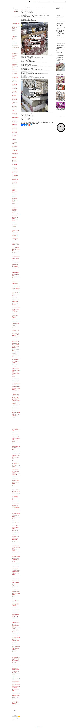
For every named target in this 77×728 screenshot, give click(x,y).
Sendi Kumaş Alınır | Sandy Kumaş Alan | (16, 514)
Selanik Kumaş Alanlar (14, 143)
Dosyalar (38, 4)
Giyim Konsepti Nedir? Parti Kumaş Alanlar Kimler (15, 366)
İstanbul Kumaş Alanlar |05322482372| (14, 185)
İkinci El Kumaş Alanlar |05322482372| (14, 45)
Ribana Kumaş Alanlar (14, 92)
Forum (33, 4)
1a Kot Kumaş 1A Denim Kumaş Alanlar (15, 270)
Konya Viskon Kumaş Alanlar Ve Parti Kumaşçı (15, 327)
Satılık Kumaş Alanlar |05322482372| (14, 43)
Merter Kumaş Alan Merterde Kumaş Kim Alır (15, 651)
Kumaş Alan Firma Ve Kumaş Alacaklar (15, 436)
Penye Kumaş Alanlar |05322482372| (14, 41)
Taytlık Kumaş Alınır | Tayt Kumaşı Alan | (16, 548)
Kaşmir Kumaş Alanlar (14, 161)
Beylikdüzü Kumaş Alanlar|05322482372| (14, 194)
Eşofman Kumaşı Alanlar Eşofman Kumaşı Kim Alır (16, 646)
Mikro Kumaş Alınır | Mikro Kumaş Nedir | (16, 511)
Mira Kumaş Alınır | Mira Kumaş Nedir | (15, 525)
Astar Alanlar (13, 103)
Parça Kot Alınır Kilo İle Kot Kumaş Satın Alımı (15, 703)
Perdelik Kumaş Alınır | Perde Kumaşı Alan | (15, 589)
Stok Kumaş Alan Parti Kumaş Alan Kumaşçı (16, 439)
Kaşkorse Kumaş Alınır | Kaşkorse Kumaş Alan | (16, 518)
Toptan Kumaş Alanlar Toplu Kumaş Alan (15, 325)
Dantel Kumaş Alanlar (14, 80)
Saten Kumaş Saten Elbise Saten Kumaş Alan (15, 653)
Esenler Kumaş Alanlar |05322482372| (14, 205)
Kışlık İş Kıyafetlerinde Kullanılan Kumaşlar (16, 413)
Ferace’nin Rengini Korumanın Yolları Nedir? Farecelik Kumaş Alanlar (15, 395)
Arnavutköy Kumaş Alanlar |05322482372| (15, 218)
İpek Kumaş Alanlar (14, 160)
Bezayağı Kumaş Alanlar (15, 171)
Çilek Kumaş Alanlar (14, 150)
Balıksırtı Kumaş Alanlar (15, 179)
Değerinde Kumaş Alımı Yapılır (15, 333)
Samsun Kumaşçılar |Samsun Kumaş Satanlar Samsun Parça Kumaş (15, 601)
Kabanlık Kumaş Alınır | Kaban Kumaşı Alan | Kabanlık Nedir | (15, 532)
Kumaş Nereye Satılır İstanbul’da (15, 258)
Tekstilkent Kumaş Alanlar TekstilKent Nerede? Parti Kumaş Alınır (15, 373)
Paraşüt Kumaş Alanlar (14, 102)
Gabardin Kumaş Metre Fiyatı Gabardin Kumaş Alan (15, 252)
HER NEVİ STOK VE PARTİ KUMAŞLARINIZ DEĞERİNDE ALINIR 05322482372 (60, 30)
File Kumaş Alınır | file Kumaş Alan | (16, 576)
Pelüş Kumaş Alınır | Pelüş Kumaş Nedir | (16, 499)
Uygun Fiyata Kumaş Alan (15, 283)
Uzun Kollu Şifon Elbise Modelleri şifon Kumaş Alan (16, 638)
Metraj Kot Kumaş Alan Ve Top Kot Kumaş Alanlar (16, 476)
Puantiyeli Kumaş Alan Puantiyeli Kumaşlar (16, 620)
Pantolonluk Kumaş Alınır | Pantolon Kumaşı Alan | (15, 568)
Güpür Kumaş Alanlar (14, 132)
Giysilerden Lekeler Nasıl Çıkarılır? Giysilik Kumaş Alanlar (16, 415)
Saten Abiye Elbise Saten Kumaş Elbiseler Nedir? (15, 362)
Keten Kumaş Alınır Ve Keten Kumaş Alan (15, 481)
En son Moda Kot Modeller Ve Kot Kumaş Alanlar (16, 392)
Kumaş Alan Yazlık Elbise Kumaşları (15, 598)
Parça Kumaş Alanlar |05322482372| (14, 28)
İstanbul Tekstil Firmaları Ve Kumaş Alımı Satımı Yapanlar (16, 447)
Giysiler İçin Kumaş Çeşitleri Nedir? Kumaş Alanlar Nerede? (15, 644)
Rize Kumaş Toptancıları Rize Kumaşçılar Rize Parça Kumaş (15, 640)
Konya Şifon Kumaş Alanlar (15, 315)
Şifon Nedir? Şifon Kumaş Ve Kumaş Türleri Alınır (15, 360)
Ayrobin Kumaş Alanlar (14, 154)
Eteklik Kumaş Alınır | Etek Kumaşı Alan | (16, 552)
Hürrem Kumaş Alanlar (14, 99)
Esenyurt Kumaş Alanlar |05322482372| (14, 201)
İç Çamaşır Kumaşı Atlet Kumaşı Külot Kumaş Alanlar (15, 642)
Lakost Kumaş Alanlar (14, 120)
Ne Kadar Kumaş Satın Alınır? (15, 616)
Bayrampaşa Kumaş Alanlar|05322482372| (14, 210)
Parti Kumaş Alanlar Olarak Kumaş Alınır (16, 250)
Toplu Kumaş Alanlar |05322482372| (14, 56)
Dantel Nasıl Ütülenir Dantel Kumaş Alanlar (15, 317)
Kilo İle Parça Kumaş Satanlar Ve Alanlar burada (15, 281)
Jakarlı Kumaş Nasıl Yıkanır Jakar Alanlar (16, 313)
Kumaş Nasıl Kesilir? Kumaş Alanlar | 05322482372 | (15, 273)
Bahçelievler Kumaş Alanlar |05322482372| (15, 203)
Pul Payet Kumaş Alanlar (15, 175)
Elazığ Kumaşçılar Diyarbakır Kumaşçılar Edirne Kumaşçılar (15, 566)
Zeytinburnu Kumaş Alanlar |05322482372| (15, 187)
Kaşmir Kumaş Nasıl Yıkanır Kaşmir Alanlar (15, 304)
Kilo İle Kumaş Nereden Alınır (15, 330)
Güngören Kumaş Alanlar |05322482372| (15, 192)
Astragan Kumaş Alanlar (15, 121)
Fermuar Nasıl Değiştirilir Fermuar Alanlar (16, 307)
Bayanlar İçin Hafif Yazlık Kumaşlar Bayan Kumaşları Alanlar (16, 400)
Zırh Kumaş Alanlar (14, 183)
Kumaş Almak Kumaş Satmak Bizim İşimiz (15, 434)
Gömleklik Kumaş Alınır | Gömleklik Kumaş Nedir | (15, 505)
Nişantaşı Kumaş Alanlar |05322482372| (15, 222)
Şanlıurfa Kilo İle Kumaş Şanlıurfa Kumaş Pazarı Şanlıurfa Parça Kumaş (16, 571)
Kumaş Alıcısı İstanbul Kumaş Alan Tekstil (16, 430)
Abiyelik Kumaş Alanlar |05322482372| (14, 54)
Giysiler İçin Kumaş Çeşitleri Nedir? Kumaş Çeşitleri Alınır (15, 660)
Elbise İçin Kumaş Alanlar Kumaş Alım (16, 693)
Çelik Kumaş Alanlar (14, 168)
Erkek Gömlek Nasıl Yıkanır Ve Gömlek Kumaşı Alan (15, 295)
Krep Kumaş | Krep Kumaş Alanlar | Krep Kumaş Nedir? (16, 474)
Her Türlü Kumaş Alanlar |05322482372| (15, 62)
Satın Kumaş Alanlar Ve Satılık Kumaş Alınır (15, 464)
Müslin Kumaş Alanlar (14, 182)
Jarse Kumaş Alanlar (14, 109)
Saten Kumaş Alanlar (14, 106)
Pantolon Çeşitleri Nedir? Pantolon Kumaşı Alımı (16, 594)
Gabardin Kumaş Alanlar (15, 77)
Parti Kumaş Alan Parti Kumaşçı (15, 323)
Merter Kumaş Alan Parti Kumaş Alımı (15, 231)
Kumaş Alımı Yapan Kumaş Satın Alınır (15, 699)
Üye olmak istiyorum (16, 11)
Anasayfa (24, 4)
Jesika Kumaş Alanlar (14, 157)
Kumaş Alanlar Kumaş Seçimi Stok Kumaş (16, 705)
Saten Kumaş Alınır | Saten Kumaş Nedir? (16, 492)
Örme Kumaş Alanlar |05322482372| (14, 39)
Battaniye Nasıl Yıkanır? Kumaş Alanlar (15, 587)
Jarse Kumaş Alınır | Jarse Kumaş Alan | (15, 520)
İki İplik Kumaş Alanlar (14, 96)
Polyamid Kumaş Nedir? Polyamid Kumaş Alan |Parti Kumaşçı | (16, 405)
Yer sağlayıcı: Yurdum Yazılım (38, 726)
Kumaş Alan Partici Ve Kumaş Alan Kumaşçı (16, 443)
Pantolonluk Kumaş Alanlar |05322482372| (15, 71)
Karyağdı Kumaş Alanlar (15, 149)
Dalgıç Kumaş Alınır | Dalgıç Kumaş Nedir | (15, 509)
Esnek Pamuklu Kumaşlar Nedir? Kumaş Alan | (15, 410)
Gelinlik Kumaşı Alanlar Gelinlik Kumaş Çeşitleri (15, 649)
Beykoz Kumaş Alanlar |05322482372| (14, 207)
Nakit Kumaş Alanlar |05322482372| (14, 49)
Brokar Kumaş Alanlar (14, 124)
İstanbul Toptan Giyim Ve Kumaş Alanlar (15, 453)
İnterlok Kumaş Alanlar (14, 91)
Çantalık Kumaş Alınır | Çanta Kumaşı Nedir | (15, 534)
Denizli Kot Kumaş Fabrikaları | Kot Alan (15, 596)
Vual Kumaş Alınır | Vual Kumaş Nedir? (15, 489)
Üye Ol (34, 1)
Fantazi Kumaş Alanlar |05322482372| (14, 51)
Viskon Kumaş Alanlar (14, 84)
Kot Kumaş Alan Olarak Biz (15, 235)
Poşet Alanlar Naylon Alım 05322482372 (15, 417)
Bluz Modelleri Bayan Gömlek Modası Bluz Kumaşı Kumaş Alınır (16, 664)
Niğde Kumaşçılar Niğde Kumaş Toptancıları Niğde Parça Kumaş (15, 655)
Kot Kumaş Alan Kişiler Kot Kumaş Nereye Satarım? (16, 268)
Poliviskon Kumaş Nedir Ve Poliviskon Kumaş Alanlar (15, 266)
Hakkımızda (28, 4)
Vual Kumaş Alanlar (14, 85)
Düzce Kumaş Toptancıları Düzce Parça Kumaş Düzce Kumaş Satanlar (15, 682)
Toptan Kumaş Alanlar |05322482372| (14, 30)
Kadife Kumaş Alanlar (14, 81)
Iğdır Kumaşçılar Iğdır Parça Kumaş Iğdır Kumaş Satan (16, 543)
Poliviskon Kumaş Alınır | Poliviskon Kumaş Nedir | (15, 497)
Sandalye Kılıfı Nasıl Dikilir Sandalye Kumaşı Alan (15, 302)
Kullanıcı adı (13, 7)
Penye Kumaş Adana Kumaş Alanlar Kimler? (15, 612)
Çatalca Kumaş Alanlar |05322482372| (14, 212)
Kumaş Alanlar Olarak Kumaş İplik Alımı (16, 262)
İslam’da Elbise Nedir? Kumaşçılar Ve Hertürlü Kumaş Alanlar (16, 364)
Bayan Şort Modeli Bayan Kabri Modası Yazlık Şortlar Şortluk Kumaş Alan (15, 381)
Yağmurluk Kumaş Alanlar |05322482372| (15, 67)
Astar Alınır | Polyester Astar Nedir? (16, 493)
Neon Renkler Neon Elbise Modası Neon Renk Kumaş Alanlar (16, 633)
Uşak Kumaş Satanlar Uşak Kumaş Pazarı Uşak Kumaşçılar (16, 554)
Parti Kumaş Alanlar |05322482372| (16, 23)
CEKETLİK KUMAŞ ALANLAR (25, 9)
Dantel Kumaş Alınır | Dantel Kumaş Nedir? (15, 485)
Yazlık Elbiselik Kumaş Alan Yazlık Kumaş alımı (16, 628)
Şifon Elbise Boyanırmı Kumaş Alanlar (15, 299)
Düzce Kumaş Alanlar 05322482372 (59, 15)
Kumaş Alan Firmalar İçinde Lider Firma (16, 458)
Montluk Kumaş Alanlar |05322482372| (14, 65)
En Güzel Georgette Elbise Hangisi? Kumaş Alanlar (16, 389)
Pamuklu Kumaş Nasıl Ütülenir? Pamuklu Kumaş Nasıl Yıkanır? (15, 559)
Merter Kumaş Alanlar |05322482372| (14, 190)
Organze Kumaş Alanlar (14, 165)
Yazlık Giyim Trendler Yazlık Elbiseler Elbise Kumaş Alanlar (15, 341)
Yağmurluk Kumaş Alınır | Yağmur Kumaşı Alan (16, 557)
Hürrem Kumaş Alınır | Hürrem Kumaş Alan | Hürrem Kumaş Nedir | (16, 523)
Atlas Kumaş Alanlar (14, 164)
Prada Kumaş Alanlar (14, 142)
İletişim (53, 4)
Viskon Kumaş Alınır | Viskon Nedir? (15, 487)
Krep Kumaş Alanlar (14, 74)
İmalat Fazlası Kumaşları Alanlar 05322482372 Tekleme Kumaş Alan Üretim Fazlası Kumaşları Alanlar (60, 109)
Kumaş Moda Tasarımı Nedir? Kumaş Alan (15, 378)
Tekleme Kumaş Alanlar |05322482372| (14, 32)
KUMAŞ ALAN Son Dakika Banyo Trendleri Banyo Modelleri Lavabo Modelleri (16, 679)
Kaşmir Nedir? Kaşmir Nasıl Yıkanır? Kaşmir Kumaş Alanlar (15, 398)
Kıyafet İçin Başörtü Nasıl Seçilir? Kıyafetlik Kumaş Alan (16, 607)
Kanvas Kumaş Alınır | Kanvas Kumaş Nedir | (15, 528)
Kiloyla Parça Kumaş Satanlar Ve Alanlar (15, 254)
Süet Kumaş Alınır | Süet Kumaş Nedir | (15, 501)
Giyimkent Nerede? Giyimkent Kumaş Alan (15, 376)
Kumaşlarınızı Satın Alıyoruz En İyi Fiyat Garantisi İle (16, 466)
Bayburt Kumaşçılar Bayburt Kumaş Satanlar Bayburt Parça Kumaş (15, 585)
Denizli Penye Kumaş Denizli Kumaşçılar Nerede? (15, 615)
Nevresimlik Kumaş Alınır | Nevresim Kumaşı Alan (15, 539)
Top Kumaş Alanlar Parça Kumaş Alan (15, 635)
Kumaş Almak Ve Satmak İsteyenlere (15, 441)
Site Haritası (16, 710)
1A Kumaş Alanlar (14, 226)
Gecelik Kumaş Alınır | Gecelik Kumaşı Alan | (15, 537)
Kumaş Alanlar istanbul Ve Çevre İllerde (15, 460)
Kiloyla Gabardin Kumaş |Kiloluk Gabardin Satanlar (16, 592)
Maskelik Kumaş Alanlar (15, 238)
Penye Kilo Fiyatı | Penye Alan (15, 582)
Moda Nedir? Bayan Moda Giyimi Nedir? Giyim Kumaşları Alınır (16, 658)
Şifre (13, 8)
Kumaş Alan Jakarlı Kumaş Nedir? (16, 695)
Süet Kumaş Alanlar (14, 95)
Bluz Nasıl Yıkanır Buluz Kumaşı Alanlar (15, 275)
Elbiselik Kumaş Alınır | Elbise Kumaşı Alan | (15, 561)
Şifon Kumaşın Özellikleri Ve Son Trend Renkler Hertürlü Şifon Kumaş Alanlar (16, 403)
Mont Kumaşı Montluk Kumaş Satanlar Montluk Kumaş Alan (15, 545)
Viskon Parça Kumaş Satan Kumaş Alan (16, 286)
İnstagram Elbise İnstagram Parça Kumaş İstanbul (15, 662)
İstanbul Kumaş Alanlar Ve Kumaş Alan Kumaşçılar (16, 335)
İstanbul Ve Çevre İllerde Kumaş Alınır (15, 432)
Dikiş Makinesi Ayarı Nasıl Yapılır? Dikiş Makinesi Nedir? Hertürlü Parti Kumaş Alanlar (16, 384)
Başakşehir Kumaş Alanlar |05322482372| (15, 220)
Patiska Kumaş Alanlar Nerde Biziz (16, 288)
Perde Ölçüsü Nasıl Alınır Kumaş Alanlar (15, 256)
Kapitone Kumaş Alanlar (15, 153)
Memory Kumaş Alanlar (14, 146)
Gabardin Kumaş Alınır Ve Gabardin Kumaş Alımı (15, 478)
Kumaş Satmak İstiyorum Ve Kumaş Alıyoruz (16, 451)
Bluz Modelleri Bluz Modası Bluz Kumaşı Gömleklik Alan (16, 337)
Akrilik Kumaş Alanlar (14, 172)
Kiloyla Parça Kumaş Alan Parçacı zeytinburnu (16, 674)
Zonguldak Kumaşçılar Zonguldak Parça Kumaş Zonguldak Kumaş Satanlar (16, 689)
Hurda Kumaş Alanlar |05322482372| (14, 58)
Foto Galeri (42, 4)
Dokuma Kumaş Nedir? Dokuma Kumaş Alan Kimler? (15, 623)
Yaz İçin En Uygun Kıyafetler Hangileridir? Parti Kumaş (15, 368)
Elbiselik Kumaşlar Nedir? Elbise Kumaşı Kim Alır (15, 347)
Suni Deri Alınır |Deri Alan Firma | (16, 507)
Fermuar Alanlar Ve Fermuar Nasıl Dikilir (16, 293)
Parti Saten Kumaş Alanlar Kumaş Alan (16, 319)
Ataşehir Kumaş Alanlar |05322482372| (14, 215)
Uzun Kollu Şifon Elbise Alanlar (15, 390)
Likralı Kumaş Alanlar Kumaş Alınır (15, 260)
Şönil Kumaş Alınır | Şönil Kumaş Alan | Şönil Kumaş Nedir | (16, 530)
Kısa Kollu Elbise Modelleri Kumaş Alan (16, 386)
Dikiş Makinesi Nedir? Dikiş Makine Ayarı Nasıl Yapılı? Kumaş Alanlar (16, 356)
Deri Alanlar (13, 110)
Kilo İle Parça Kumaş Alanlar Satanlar (15, 241)
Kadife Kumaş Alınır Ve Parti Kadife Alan (15, 483)
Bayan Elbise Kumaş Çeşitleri (15, 603)
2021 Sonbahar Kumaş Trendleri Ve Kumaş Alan (16, 277)
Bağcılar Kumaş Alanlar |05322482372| (14, 199)
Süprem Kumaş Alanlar (14, 88)
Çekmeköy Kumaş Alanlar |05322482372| (15, 224)
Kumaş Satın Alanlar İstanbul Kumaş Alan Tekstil (15, 469)
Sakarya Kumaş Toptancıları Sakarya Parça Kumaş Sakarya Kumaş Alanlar (15, 631)
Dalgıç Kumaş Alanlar (14, 125)
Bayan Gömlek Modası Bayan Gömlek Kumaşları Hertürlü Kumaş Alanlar (16, 350)
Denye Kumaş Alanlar (14, 131)
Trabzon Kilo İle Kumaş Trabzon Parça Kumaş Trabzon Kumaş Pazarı (15, 610)
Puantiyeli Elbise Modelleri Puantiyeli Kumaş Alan (15, 618)
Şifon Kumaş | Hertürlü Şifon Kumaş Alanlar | (15, 472)
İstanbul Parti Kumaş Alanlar (15, 117)
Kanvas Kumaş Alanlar (14, 128)
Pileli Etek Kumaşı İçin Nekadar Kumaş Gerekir (15, 248)
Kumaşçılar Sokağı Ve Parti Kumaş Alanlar (16, 371)
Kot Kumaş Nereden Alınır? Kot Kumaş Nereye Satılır (15, 666)
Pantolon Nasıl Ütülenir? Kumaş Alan (15, 580)
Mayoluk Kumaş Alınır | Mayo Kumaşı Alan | (15, 541)
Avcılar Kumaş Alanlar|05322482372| (14, 196)
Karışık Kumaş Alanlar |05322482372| (14, 34)
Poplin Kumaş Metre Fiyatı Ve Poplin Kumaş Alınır (15, 297)
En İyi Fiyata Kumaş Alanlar (15, 264)
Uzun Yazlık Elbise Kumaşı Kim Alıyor (15, 676)
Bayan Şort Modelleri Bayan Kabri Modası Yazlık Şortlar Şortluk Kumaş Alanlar (16, 353)
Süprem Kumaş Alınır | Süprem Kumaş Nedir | (15, 516)
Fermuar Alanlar (14, 135)
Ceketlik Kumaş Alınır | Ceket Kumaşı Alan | (15, 550)
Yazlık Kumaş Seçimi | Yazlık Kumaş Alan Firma (15, 605)
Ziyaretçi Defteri (48, 4)
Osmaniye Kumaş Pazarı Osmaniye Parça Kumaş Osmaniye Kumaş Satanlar (16, 564)
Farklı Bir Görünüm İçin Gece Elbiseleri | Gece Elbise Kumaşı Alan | (15, 408)
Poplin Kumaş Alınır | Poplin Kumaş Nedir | (15, 503)
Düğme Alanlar (14, 139)
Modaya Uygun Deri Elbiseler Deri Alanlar (16, 684)
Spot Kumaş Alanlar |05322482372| (16, 47)
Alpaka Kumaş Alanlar (14, 114)
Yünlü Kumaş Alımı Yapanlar (15, 243)
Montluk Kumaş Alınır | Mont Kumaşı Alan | (15, 574)
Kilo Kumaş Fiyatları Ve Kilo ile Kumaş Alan (15, 279)
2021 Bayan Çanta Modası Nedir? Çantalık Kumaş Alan (16, 687)
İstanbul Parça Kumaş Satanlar (15, 239)
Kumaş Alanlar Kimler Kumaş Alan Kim (16, 321)
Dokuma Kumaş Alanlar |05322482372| (14, 37)
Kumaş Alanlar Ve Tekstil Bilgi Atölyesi (15, 449)
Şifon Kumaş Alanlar (14, 73)
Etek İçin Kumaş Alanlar (15, 232)
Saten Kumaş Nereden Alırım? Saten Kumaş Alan (15, 672)
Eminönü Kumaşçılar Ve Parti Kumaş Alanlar (15, 310)
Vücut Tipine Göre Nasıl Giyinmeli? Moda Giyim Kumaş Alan (15, 669)
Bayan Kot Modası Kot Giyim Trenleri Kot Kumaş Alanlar (15, 339)
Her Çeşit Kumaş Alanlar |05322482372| (15, 60)
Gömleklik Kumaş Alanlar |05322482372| (15, 69)
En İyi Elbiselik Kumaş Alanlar (15, 244)
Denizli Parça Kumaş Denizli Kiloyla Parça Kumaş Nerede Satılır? (15, 625)
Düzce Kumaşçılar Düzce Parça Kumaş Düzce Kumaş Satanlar (15, 578)
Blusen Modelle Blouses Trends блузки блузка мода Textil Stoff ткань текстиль (15, 344)
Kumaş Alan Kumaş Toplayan (15, 701)
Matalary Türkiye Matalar (15, 311)
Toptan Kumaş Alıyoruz (14, 428)
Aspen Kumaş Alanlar (14, 113)
